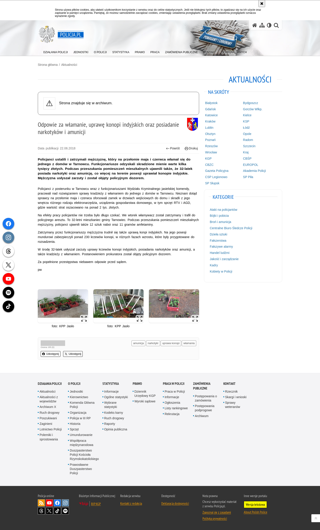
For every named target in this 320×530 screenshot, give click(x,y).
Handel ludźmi (220, 253)
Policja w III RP (80, 418)
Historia (75, 424)
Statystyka (110, 383)
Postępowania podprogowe (204, 408)
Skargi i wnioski (235, 397)
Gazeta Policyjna (216, 171)
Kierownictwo (79, 397)
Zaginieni (46, 424)
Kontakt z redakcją (131, 503)
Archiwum (201, 416)
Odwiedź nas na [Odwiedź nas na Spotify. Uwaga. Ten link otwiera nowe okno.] (65, 510)
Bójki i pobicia (219, 215)
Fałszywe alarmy (221, 246)
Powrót (173, 148)
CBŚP (247, 158)
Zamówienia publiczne (201, 386)
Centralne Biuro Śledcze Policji (231, 228)
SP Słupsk (212, 183)
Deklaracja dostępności (175, 503)
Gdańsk (210, 109)
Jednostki (76, 391)
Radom (248, 140)
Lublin (209, 127)
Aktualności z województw (49, 399)
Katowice (211, 115)
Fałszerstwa (218, 240)
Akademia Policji (254, 171)
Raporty (109, 424)
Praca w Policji (173, 383)
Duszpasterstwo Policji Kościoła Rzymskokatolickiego (84, 455)
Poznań (210, 140)
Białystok (211, 103)
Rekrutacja (172, 414)
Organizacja (78, 412)
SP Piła (248, 177)
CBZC (209, 165)
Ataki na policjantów (223, 209)
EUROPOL (250, 165)
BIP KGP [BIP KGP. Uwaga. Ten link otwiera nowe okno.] (96, 504)
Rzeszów (211, 146)
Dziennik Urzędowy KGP (145, 394)
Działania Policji (50, 383)
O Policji (74, 383)
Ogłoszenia (172, 402)
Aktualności (69, 64)
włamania (189, 343)
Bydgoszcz (250, 103)
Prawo (137, 383)
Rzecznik (231, 391)
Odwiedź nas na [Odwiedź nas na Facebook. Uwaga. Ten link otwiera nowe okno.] (57, 502)
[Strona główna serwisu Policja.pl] (254, 25)
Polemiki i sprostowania (49, 437)
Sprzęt (74, 429)
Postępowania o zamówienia (206, 398)
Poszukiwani (48, 418)
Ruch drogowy (50, 412)
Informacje (111, 391)
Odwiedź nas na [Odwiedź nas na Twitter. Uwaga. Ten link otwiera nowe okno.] (49, 510)
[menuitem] (55, 51)
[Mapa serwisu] (262, 25)
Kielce (247, 115)
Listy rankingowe (176, 408)
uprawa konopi (171, 343)
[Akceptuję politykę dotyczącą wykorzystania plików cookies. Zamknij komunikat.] (261, 3)
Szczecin (249, 146)
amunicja (138, 343)
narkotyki (153, 343)
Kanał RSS (41, 502)
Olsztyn (210, 134)
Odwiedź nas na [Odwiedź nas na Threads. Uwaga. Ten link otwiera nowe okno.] (41, 510)
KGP (208, 158)
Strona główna (48, 64)
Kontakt (229, 383)
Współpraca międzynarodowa (81, 443)
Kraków (210, 121)
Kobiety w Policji (221, 271)
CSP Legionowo (216, 177)
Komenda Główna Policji (82, 405)
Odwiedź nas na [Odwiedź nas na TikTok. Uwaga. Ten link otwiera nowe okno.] (57, 510)
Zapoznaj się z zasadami (216, 512)
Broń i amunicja (220, 222)
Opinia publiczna (115, 429)
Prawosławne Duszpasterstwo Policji (81, 469)
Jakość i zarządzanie (224, 259)
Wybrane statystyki (110, 405)
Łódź (246, 127)
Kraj (246, 152)
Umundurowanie (81, 435)
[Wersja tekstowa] (269, 25)
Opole (247, 134)
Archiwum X (48, 407)
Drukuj (191, 148)
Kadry (214, 265)
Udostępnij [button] (50, 353)
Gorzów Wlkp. (252, 109)
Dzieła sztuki (218, 234)
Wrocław (211, 152)
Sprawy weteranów (232, 405)
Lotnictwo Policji (51, 429)
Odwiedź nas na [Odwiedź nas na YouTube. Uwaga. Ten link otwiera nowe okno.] (49, 502)
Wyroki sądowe (145, 401)
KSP (246, 121)
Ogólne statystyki (116, 397)
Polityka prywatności (214, 518)
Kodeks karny (113, 412)
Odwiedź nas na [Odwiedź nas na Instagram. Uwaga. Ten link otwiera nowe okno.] (65, 502)
